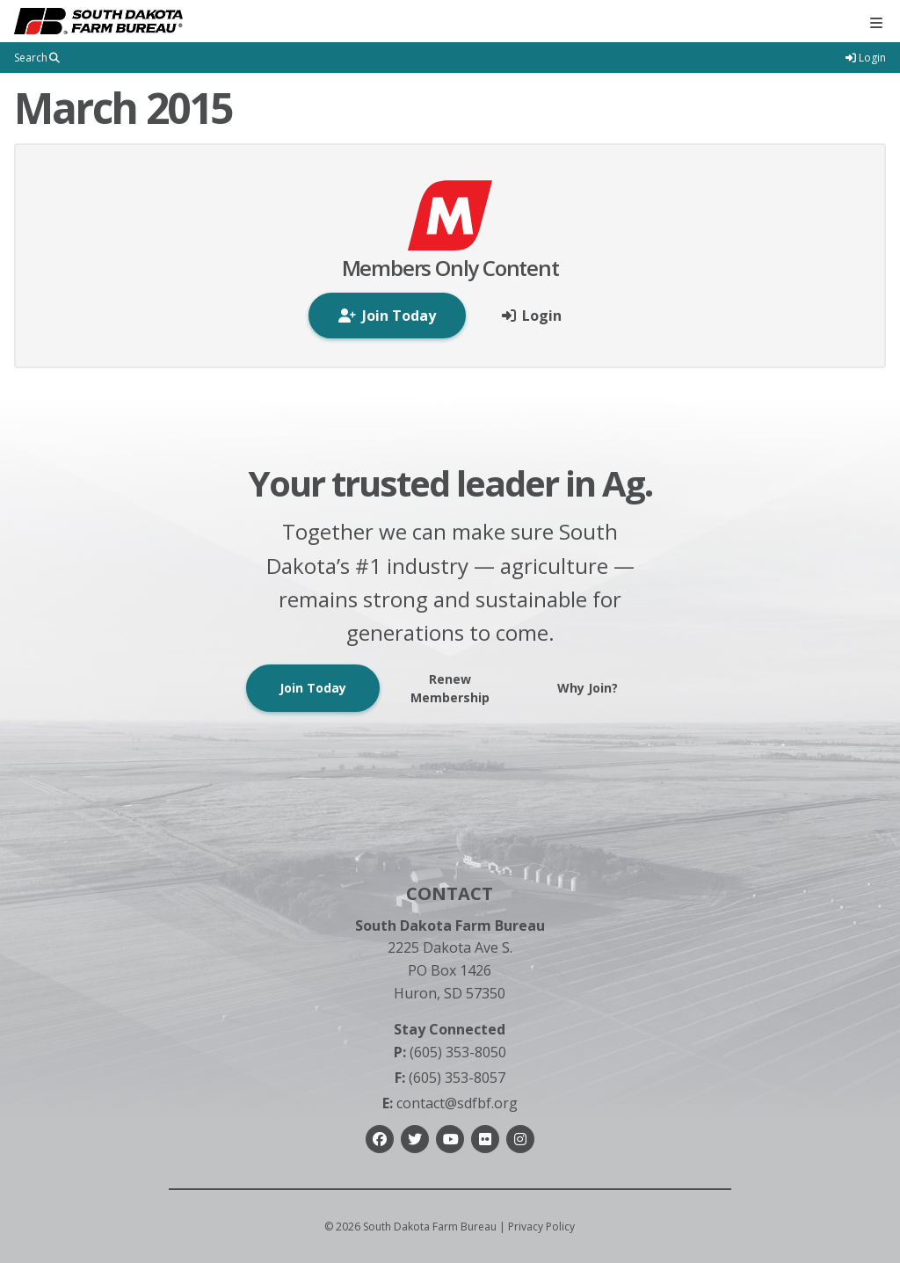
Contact (449, 893)
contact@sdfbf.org (450, 1103)
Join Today (312, 687)
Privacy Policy (541, 1226)
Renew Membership (450, 688)
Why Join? (587, 687)
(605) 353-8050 (450, 1052)
